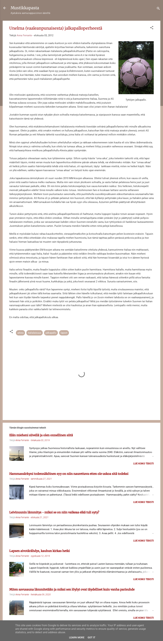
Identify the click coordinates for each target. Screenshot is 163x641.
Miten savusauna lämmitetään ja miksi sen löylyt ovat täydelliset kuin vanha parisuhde (72, 589)
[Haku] (158, 9)
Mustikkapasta (25, 7)
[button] (152, 28)
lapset (64, 332)
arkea (20, 332)
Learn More (76, 637)
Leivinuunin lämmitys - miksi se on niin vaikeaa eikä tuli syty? (54, 512)
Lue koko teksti (143, 463)
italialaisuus (34, 332)
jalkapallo (51, 332)
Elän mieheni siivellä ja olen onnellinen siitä (41, 435)
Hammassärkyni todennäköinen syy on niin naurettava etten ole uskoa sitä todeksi (68, 474)
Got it (91, 637)
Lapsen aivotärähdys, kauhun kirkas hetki (39, 551)
